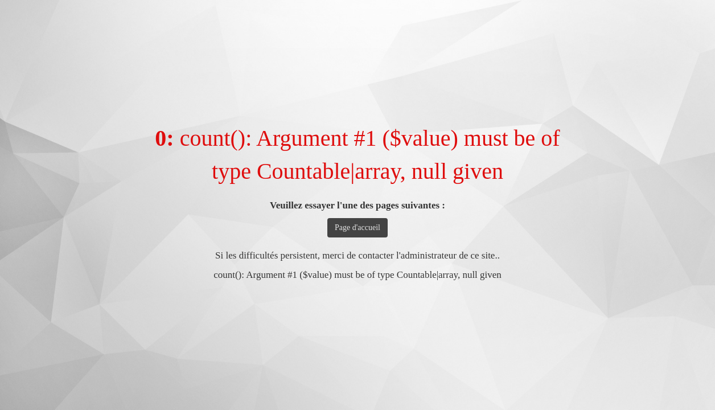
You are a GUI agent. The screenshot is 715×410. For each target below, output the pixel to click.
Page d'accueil (357, 227)
